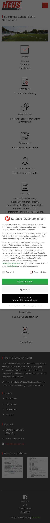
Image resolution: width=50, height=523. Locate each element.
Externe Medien (38, 270)
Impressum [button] (37, 304)
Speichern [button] (25, 287)
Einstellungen (12, 264)
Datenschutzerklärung (11, 261)
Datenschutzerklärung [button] (26, 304)
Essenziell (8, 270)
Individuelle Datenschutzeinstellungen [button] (25, 296)
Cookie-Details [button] (13, 304)
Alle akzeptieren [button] (25, 279)
